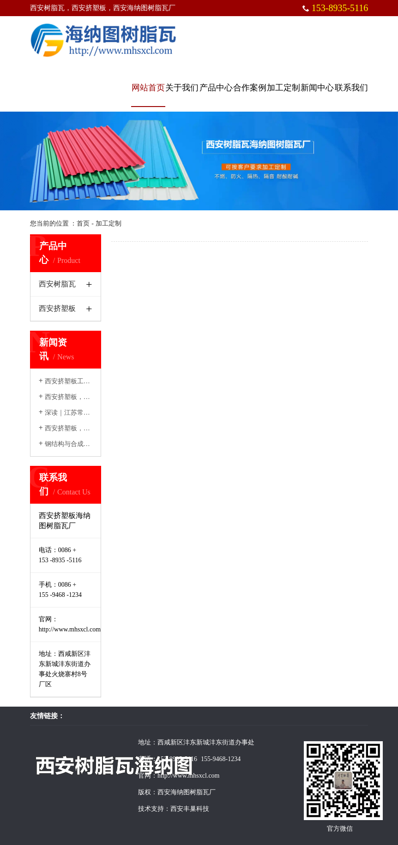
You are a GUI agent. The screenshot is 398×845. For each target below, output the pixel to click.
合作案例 (249, 87)
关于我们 (182, 87)
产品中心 (216, 87)
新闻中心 (317, 87)
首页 (83, 223)
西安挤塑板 (57, 308)
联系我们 (351, 87)
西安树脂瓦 (57, 284)
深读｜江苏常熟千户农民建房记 (87, 412)
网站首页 (148, 87)
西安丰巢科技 (189, 808)
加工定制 (283, 87)
